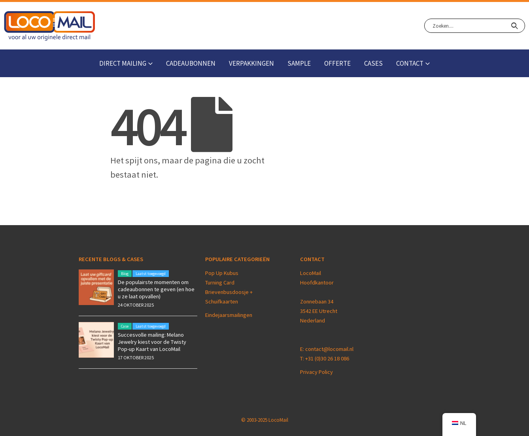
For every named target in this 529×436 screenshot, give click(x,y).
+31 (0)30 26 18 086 (327, 358)
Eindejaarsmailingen (228, 314)
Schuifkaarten (221, 301)
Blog (124, 273)
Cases (373, 63)
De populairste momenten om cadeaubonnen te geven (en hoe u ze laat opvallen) (156, 289)
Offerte (337, 63)
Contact (409, 63)
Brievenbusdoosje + (229, 292)
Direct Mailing (122, 63)
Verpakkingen (251, 63)
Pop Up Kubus (221, 273)
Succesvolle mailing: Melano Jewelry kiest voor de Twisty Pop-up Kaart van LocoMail (152, 342)
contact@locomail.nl (329, 349)
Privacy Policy (316, 371)
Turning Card (219, 282)
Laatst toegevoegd (151, 273)
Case (124, 326)
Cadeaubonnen (190, 63)
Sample (299, 63)
